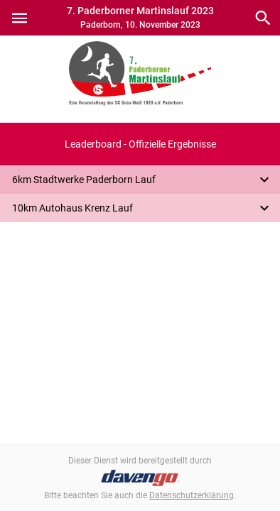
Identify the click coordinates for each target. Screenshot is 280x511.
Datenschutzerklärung (191, 495)
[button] (140, 144)
